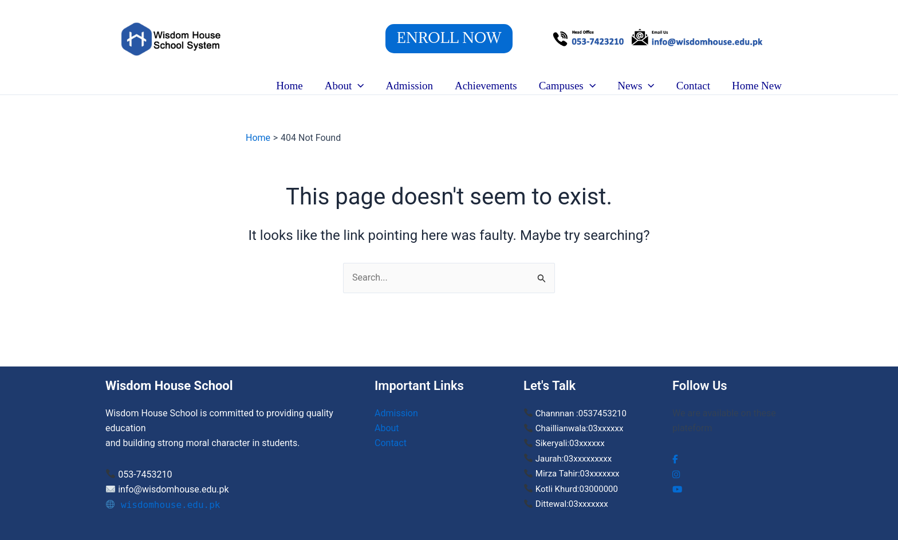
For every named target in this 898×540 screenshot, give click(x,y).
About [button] (344, 85)
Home (289, 86)
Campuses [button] (567, 85)
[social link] (675, 459)
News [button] (636, 85)
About (387, 428)
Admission (409, 86)
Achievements (486, 86)
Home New (757, 86)
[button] (449, 38)
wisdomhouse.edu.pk (163, 504)
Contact (693, 86)
